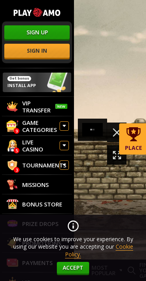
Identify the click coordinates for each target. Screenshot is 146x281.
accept (73, 267)
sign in (37, 50)
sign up (37, 32)
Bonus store (34, 204)
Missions (28, 184)
